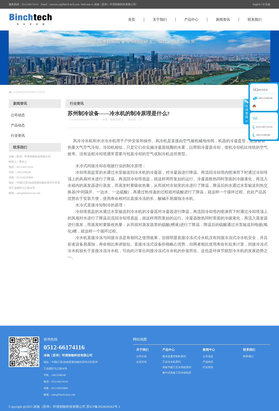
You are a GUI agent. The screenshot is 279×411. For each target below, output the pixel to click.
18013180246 (263, 134)
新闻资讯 (223, 19)
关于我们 (160, 19)
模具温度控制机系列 (174, 356)
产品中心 (191, 19)
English (257, 4)
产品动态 (18, 125)
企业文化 (141, 361)
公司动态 (18, 115)
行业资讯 (40, 92)
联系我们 (255, 19)
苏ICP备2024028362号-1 (103, 406)
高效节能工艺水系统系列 (176, 367)
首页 (131, 19)
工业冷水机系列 (171, 361)
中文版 (266, 4)
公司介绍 (141, 356)
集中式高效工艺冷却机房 (176, 372)
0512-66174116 (264, 126)
